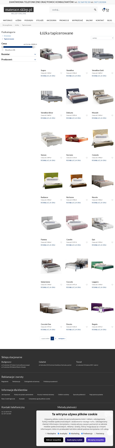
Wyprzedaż (77, 20)
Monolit (95, 113)
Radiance (44, 197)
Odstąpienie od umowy (31, 381)
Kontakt (100, 20)
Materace (7, 20)
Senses (43, 155)
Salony (89, 20)
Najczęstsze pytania (96, 394)
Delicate (69, 113)
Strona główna (7, 25)
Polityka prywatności (51, 381)
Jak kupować (5, 394)
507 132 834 (100, 2)
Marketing (74, 433)
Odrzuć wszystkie (53, 440)
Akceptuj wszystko (96, 440)
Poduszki (28, 20)
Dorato (69, 324)
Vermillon (70, 70)
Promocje (64, 20)
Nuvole (95, 197)
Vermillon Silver (47, 113)
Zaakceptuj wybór (74, 440)
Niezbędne (50, 433)
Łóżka (18, 20)
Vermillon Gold (98, 70)
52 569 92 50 (84, 2)
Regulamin (4, 381)
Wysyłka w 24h (10, 50)
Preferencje (86, 433)
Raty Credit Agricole (8, 399)
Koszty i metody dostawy (45, 394)
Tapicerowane (26, 25)
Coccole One (46, 324)
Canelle (69, 240)
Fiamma (44, 240)
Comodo (95, 155)
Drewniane (6, 36)
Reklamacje (16, 381)
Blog (109, 20)
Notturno (70, 197)
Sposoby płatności (79, 394)
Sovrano (69, 155)
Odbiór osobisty (63, 394)
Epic (93, 240)
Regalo (95, 324)
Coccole (69, 282)
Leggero (95, 282)
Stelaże (40, 20)
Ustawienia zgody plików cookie (39, 399)
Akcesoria (51, 20)
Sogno (43, 70)
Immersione (45, 282)
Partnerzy (99, 433)
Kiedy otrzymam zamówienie (23, 394)
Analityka (62, 433)
